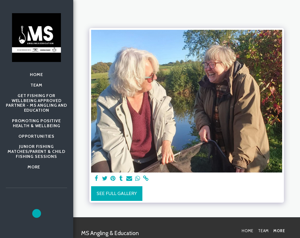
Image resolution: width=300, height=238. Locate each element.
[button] (36, 213)
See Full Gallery (117, 193)
